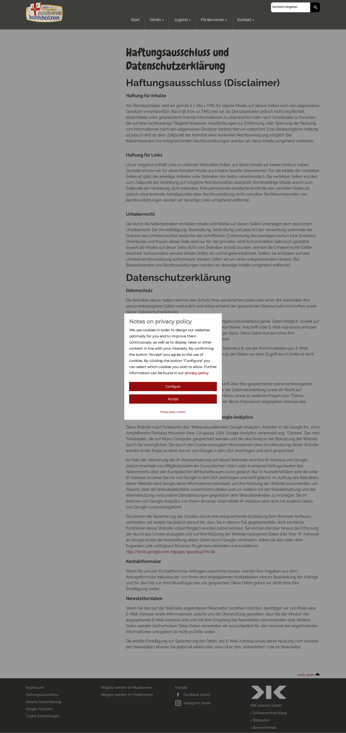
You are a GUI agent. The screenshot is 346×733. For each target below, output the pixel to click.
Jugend (182, 19)
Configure (173, 386)
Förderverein (214, 19)
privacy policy (197, 373)
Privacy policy (168, 411)
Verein (156, 19)
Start (135, 19)
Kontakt (245, 19)
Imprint (181, 411)
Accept (173, 399)
